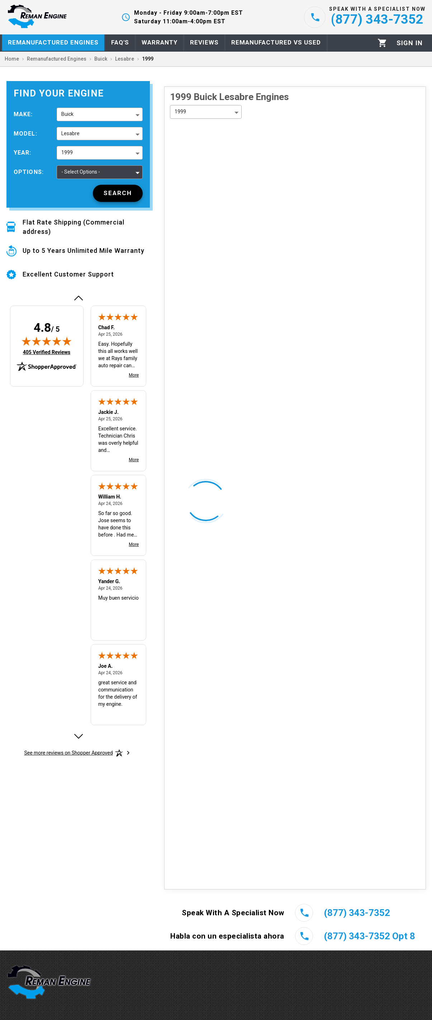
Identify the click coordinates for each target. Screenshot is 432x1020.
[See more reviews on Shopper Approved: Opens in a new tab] (68, 753)
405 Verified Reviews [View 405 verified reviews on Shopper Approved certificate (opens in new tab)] (47, 352)
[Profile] (410, 43)
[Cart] (382, 43)
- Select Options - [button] (80, 172)
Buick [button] (67, 114)
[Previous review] (78, 298)
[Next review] (78, 736)
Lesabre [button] (70, 133)
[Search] (118, 193)
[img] (47, 341)
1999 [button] (67, 152)
